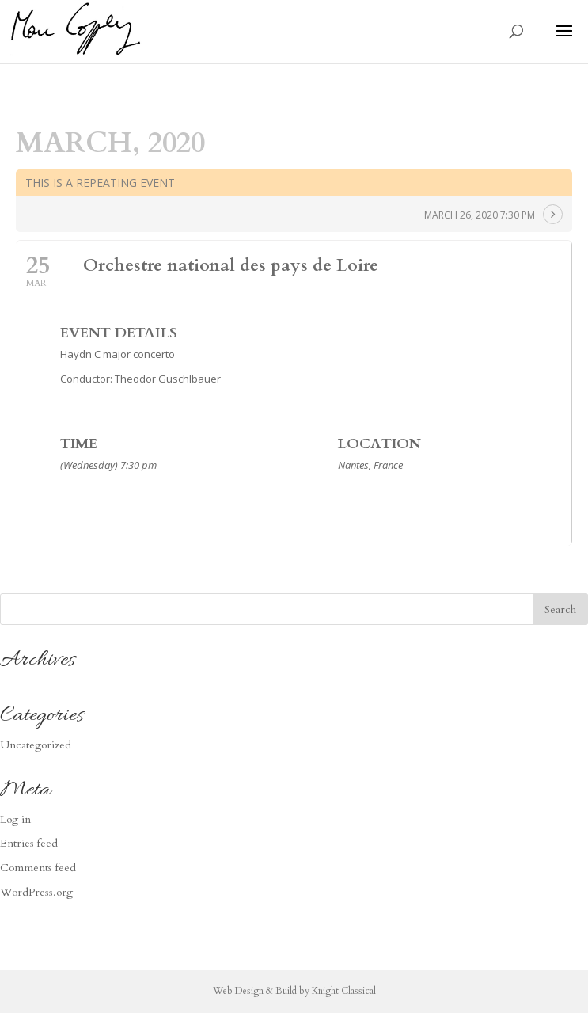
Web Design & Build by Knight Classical (294, 990)
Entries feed (29, 843)
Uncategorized (35, 744)
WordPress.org (36, 892)
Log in (15, 819)
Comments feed (38, 867)
